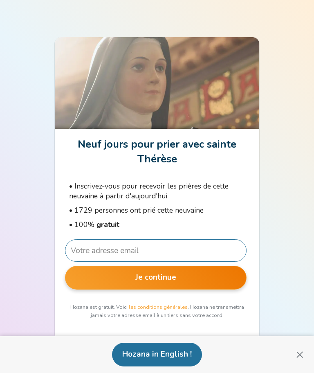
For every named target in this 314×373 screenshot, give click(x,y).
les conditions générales (158, 307)
